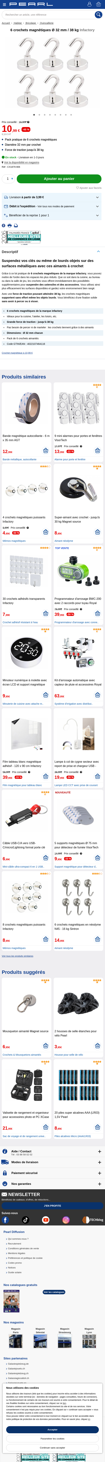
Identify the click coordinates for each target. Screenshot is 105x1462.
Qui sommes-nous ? (18, 1239)
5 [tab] (55, 115)
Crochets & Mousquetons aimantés (22, 1054)
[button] (21, 162)
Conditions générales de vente (23, 1248)
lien (64, 1403)
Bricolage (31, 23)
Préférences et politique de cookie (25, 1258)
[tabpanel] (52, 72)
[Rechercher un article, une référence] (52, 14)
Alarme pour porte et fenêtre (70, 459)
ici (89, 1419)
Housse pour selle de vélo (69, 1054)
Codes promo (15, 1262)
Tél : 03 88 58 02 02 (21, 1154)
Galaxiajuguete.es (17, 1383)
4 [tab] (50, 115)
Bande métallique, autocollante (19, 459)
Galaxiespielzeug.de (18, 1363)
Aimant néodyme (64, 540)
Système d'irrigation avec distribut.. (74, 703)
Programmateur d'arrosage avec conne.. (77, 622)
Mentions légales (16, 1253)
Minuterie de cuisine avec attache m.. (23, 703)
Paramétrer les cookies (52, 1438)
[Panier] (98, 4)
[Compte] (90, 4)
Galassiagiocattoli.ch (18, 1378)
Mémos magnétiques (14, 540)
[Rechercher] (98, 14)
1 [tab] (34, 115)
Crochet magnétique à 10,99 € (17, 353)
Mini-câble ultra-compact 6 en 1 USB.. (23, 866)
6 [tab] (60, 115)
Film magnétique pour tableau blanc (22, 785)
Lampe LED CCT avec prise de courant (76, 785)
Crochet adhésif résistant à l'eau (20, 622)
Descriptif (10, 252)
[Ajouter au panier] (59, 178)
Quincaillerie (46, 23)
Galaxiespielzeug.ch (18, 1373)
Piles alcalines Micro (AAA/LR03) (73, 1136)
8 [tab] (71, 115)
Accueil (6, 23)
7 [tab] (66, 115)
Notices (12, 1267)
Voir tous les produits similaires (17, 956)
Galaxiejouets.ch (16, 1368)
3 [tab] (44, 115)
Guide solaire (15, 1272)
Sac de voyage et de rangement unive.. (24, 1136)
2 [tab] (39, 115)
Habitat (17, 23)
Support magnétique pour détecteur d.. (76, 866)
